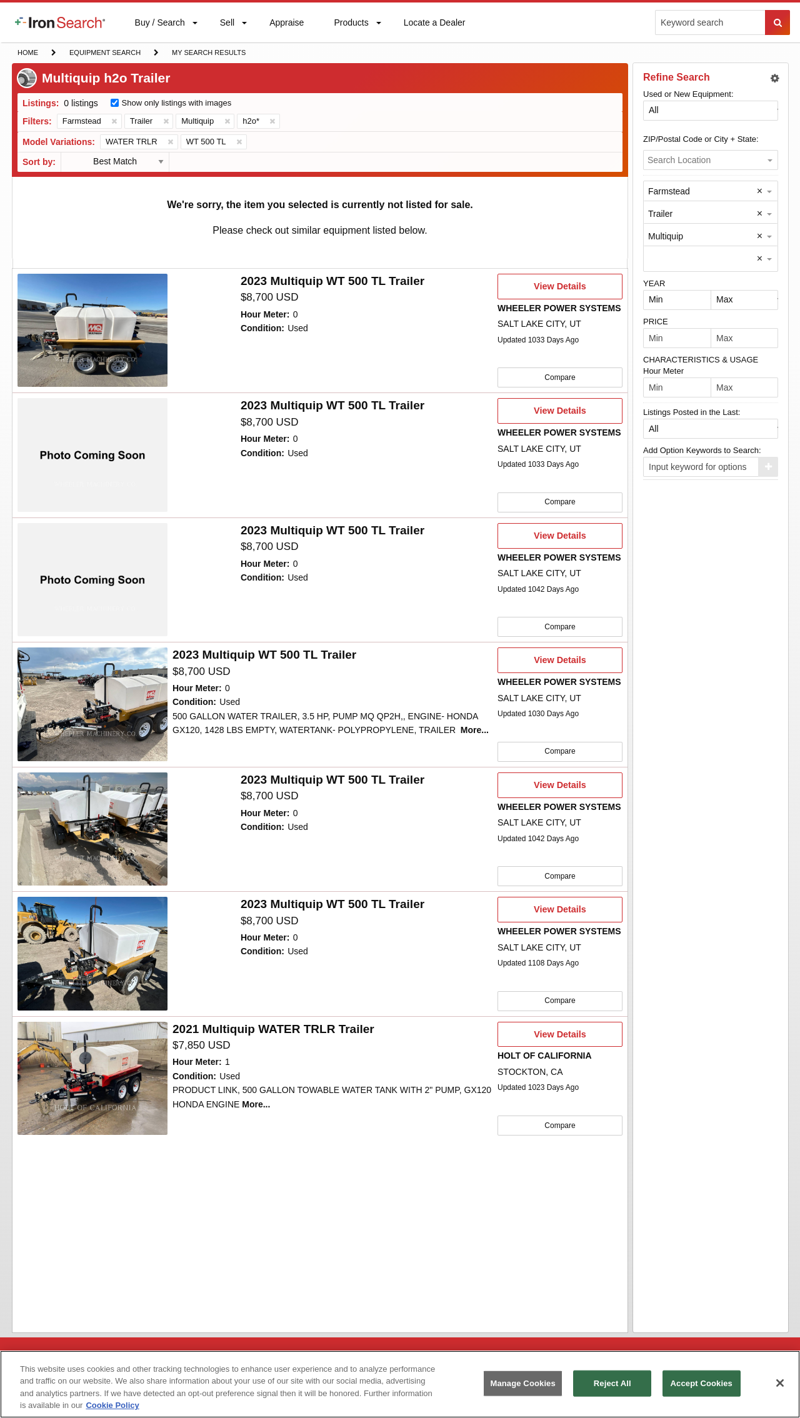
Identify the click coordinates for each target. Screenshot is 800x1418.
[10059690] (93, 702)
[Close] (780, 1383)
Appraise (286, 25)
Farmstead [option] (669, 191)
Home (27, 51)
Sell (226, 25)
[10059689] (93, 827)
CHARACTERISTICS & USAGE (700, 360)
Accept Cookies (701, 1383)
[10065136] (93, 330)
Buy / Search (159, 29)
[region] (400, 1384)
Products (350, 25)
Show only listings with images (177, 102)
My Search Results (208, 54)
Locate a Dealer (434, 29)
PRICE (655, 321)
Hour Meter (663, 371)
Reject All (612, 1383)
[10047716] (93, 950)
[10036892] (93, 1075)
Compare (559, 376)
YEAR (654, 283)
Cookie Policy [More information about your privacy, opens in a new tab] (112, 1405)
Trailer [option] (660, 214)
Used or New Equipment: (688, 94)
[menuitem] (60, 22)
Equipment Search (105, 54)
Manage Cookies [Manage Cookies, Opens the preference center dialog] (522, 1383)
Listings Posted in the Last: (691, 412)
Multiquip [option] (665, 236)
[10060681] (93, 579)
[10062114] (93, 454)
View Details (559, 290)
